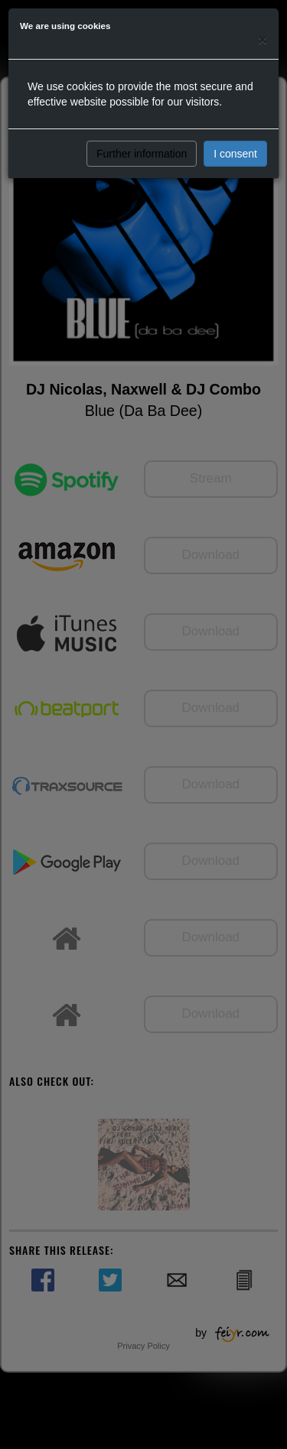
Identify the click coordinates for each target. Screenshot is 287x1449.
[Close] (262, 39)
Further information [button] (141, 154)
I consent (235, 154)
